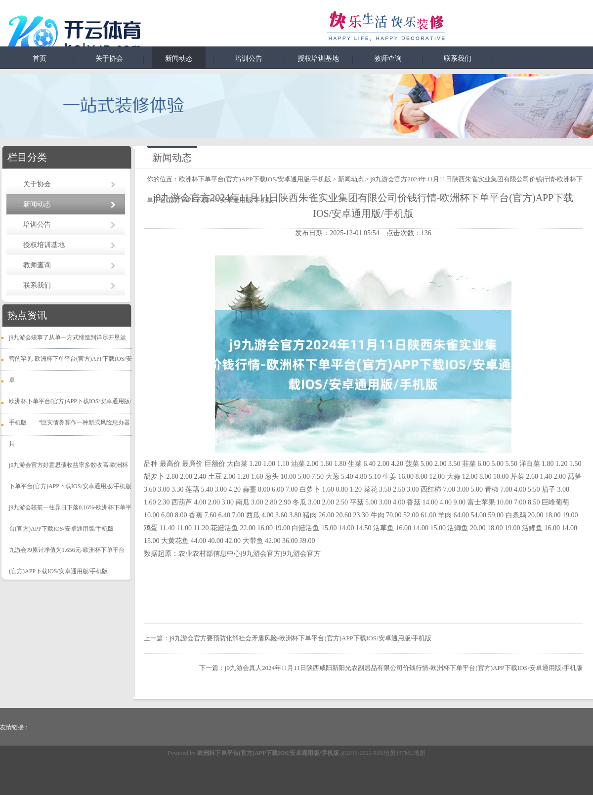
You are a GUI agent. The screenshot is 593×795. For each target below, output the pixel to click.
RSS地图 (384, 753)
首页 (39, 58)
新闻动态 (179, 58)
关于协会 (109, 58)
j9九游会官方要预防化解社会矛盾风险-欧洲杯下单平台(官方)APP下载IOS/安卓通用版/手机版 (300, 638)
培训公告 (248, 58)
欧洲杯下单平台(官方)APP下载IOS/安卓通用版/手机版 (255, 179)
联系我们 (457, 58)
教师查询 (388, 58)
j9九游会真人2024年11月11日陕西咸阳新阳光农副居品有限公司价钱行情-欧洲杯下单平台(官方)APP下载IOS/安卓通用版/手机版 (404, 667)
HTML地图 (411, 753)
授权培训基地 (318, 58)
